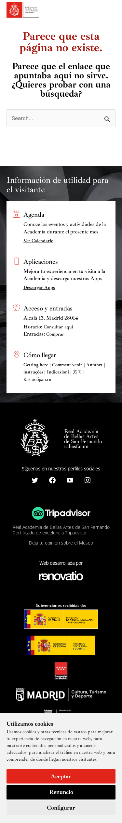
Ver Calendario (38, 241)
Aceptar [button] (61, 776)
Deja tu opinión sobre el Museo (61, 543)
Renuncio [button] (61, 792)
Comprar (55, 334)
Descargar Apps (39, 287)
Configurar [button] (61, 807)
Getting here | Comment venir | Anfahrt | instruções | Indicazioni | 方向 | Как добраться (64, 372)
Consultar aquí (58, 327)
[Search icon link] (99, 10)
